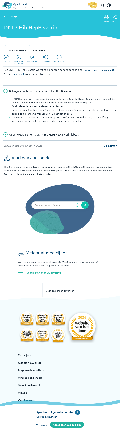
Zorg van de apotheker (32, 370)
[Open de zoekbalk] (102, 5)
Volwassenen (17, 50)
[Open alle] (59, 59)
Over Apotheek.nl (29, 385)
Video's (22, 392)
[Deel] (114, 19)
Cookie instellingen (46, 416)
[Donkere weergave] (19, 60)
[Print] (106, 19)
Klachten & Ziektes (29, 362)
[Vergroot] (32, 59)
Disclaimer (110, 145)
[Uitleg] (7, 59)
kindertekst (17, 74)
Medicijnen (24, 355)
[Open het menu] (115, 5)
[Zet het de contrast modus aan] (108, 5)
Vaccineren (25, 400)
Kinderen (39, 50)
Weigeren (41, 424)
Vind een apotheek (30, 377)
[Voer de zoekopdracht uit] (85, 205)
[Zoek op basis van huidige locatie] (77, 205)
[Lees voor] (46, 59)
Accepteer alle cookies (67, 424)
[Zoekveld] (60, 205)
